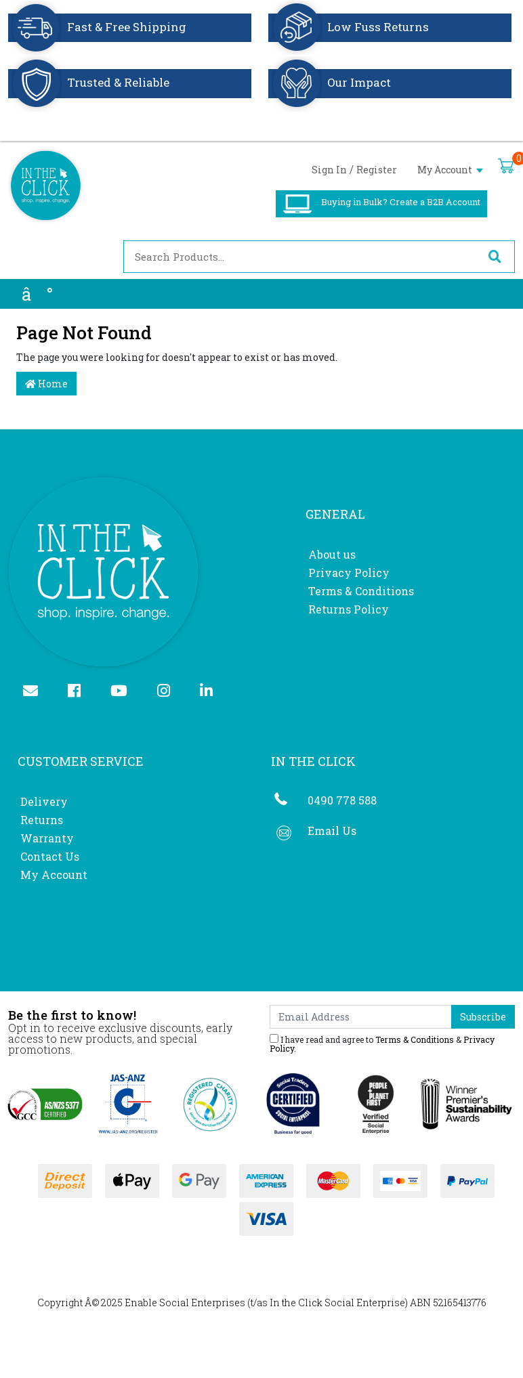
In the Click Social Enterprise (337, 1302)
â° (37, 293)
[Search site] (494, 256)
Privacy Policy (349, 572)
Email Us (332, 830)
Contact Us (49, 856)
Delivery (44, 801)
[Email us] (36, 692)
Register (376, 169)
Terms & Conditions (361, 591)
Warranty (47, 838)
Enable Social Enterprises (185, 1302)
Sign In (329, 169)
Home (46, 383)
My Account (450, 169)
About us (332, 554)
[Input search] (299, 257)
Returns (41, 820)
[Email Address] (361, 1017)
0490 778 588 (342, 800)
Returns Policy (348, 609)
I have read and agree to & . (382, 1043)
